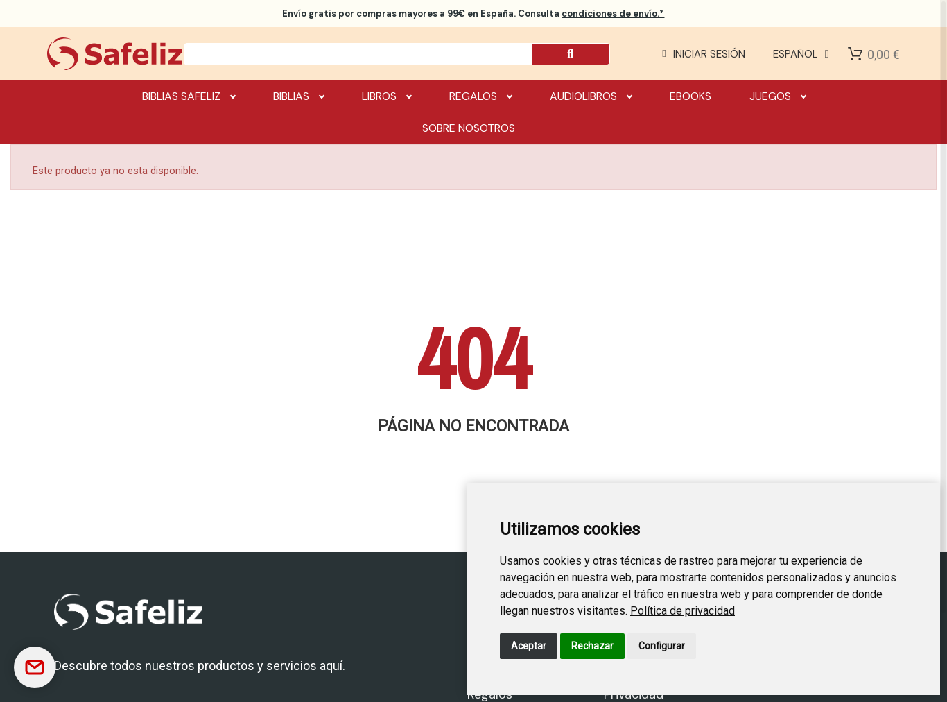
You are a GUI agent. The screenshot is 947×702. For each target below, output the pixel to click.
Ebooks (690, 96)
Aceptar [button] (528, 645)
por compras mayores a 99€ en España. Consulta (473, 13)
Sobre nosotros (468, 128)
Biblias (298, 96)
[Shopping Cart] (855, 54)
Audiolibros (591, 96)
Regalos (480, 96)
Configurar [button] (661, 645)
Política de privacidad (682, 610)
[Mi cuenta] (703, 54)
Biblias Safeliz (188, 96)
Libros (386, 96)
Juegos (777, 96)
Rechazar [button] (592, 645)
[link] (682, 610)
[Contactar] (34, 667)
